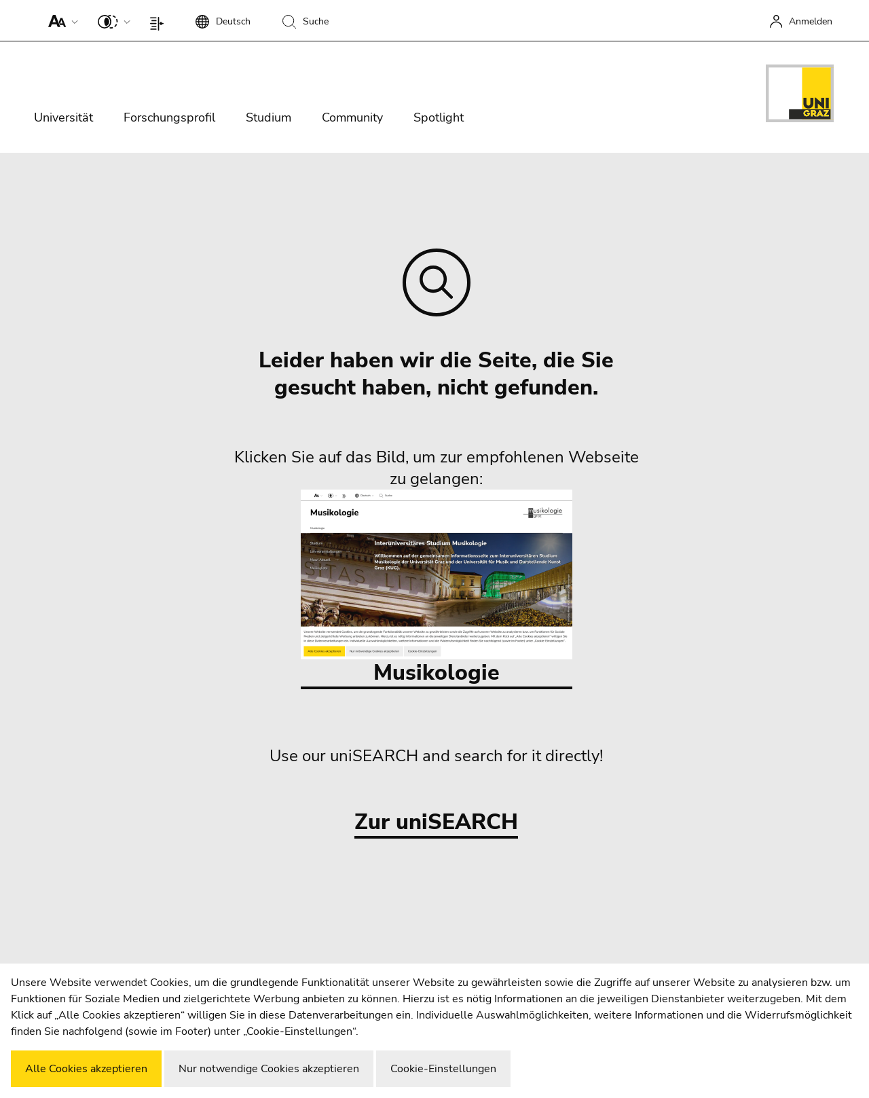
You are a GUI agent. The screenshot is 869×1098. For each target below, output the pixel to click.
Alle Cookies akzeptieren (86, 1068)
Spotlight (438, 117)
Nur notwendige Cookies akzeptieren (269, 1068)
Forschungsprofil (169, 117)
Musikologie (436, 588)
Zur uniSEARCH (436, 823)
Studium (268, 117)
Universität (63, 117)
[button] (60, 20)
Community (352, 117)
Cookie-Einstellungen (443, 1068)
